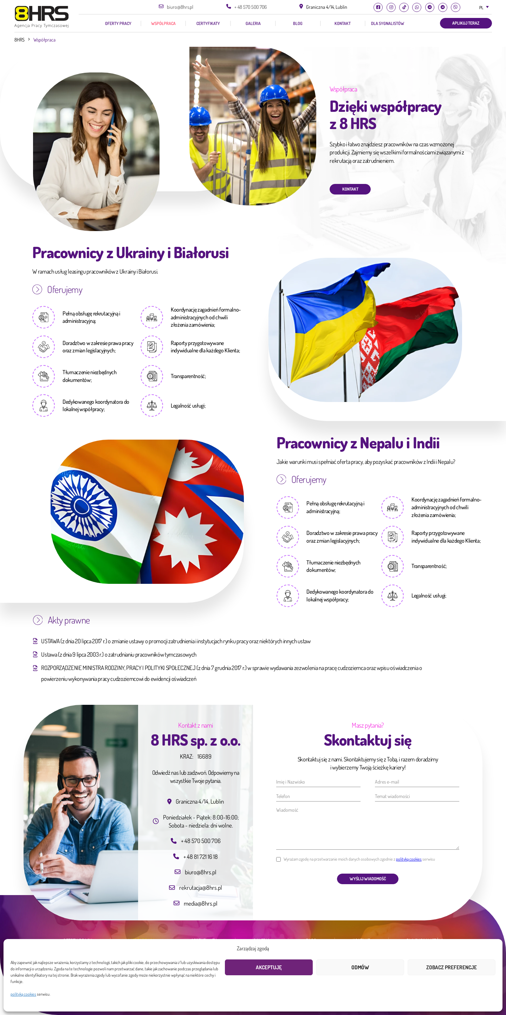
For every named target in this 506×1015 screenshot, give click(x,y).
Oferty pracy (118, 23)
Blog (298, 23)
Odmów (360, 967)
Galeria (253, 23)
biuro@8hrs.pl (180, 7)
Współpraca (163, 23)
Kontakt (343, 23)
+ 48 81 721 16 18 (200, 856)
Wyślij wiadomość (368, 878)
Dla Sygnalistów (387, 23)
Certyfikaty (208, 23)
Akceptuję (269, 967)
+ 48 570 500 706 (250, 7)
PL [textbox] (481, 7)
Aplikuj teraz (465, 23)
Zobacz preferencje (451, 967)
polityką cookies (23, 994)
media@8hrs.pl (201, 903)
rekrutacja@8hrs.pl (200, 887)
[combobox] (483, 7)
